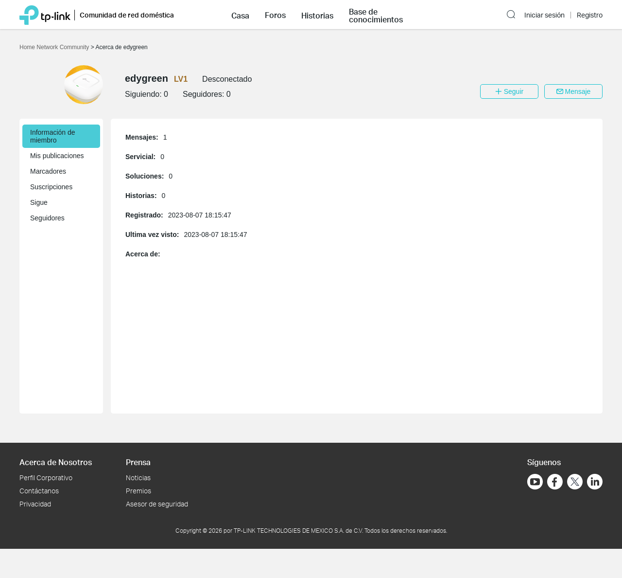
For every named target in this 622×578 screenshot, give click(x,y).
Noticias (138, 477)
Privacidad (35, 504)
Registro (590, 15)
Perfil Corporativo (45, 477)
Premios (138, 491)
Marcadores (48, 171)
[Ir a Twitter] (575, 482)
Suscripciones (51, 187)
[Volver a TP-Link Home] (44, 14)
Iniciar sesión (544, 15)
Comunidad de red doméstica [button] (127, 15)
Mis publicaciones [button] (57, 156)
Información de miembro (52, 136)
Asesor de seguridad (157, 504)
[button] (240, 14)
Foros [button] (275, 15)
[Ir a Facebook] (555, 481)
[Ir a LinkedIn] (595, 481)
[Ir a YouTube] (535, 481)
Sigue (39, 202)
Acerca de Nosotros (55, 462)
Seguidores (47, 218)
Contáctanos (39, 491)
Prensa (138, 462)
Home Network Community (55, 47)
